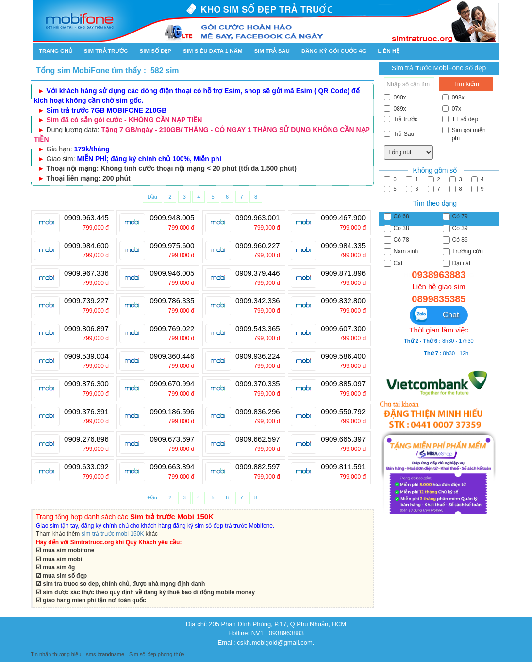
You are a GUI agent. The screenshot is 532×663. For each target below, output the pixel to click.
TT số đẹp (460, 119)
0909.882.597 (257, 466)
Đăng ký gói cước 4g (333, 51)
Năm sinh (401, 251)
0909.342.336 (257, 300)
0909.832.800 (343, 300)
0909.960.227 (257, 245)
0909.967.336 (86, 273)
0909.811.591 (343, 466)
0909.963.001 (257, 217)
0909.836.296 (257, 411)
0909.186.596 (172, 411)
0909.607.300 (343, 328)
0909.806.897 (86, 328)
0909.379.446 (257, 273)
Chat (436, 315)
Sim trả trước (106, 51)
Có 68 (396, 216)
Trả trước (401, 119)
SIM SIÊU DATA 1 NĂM (212, 51)
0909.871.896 (343, 273)
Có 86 (455, 240)
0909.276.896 (86, 439)
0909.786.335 (172, 300)
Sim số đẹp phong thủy (156, 654)
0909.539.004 (86, 356)
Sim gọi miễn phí (464, 134)
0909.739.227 (86, 300)
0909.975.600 (172, 245)
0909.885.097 (343, 383)
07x (451, 108)
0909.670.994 (172, 383)
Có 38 (396, 228)
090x (395, 97)
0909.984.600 (86, 245)
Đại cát (457, 263)
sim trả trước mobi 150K (113, 533)
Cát (393, 263)
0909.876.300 (86, 383)
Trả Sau (399, 134)
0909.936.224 (257, 356)
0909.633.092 (86, 466)
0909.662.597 (257, 439)
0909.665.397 (343, 439)
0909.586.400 (343, 356)
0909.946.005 (172, 273)
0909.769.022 (172, 328)
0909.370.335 (257, 383)
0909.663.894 (172, 466)
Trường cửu (463, 251)
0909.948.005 (172, 217)
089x (395, 108)
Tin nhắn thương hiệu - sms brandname (77, 654)
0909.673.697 (172, 439)
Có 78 (396, 240)
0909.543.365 (257, 328)
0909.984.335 (343, 245)
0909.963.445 (86, 217)
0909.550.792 (343, 411)
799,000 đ (95, 227)
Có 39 (455, 228)
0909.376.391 (86, 411)
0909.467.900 (343, 217)
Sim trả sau (271, 51)
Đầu (152, 196)
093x (453, 97)
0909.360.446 (172, 356)
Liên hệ (388, 51)
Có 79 (455, 216)
